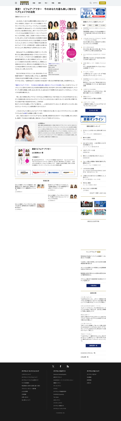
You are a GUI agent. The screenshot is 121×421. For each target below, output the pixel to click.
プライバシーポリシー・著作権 (29, 388)
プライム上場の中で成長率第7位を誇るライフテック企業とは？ (93, 279)
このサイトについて (26, 374)
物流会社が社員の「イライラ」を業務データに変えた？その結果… (93, 257)
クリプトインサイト (58, 403)
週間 (96, 25)
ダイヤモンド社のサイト (60, 371)
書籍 (59, 3)
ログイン (95, 2)
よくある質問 (25, 391)
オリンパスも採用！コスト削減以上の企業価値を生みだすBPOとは (93, 268)
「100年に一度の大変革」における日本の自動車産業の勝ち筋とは (93, 262)
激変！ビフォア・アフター (41, 149)
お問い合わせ (25, 397)
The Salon (56, 397)
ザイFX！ (56, 388)
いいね (103, 25)
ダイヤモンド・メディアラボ (60, 408)
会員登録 (102, 3)
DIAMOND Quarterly (59, 394)
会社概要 (89, 377)
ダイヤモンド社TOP (91, 374)
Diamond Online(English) (60, 374)
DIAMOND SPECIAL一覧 (88, 353)
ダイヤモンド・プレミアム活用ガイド (30, 380)
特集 (53, 3)
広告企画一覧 (84, 357)
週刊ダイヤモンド (58, 377)
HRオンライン (57, 400)
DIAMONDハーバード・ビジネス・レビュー (64, 380)
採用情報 (89, 380)
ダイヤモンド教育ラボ (59, 405)
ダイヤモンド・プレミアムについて (29, 377)
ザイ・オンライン (57, 385)
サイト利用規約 (25, 383)
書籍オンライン (57, 383)
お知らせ (89, 383)
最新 (84, 25)
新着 (34, 3)
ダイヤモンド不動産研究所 (60, 391)
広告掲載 (24, 394)
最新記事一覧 (93, 345)
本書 (25, 113)
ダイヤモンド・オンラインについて (30, 371)
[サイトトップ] (23, 3)
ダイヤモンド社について (93, 371)
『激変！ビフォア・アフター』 (54, 63)
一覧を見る (93, 285)
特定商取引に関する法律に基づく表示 (31, 385)
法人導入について (26, 400)
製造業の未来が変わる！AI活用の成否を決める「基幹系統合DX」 (93, 274)
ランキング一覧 (93, 110)
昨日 (90, 25)
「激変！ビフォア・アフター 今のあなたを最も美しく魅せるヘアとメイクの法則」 (38, 85)
